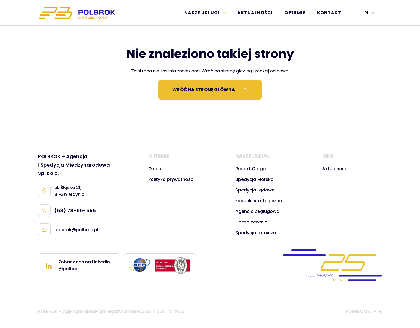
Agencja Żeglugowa (257, 211)
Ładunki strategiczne (258, 201)
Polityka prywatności (171, 179)
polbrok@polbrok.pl (68, 229)
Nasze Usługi (202, 13)
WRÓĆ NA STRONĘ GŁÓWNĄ (210, 89)
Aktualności (255, 13)
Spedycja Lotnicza (255, 233)
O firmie (295, 13)
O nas (154, 169)
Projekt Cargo (250, 169)
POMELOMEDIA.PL (364, 311)
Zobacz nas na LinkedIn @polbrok (77, 265)
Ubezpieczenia (251, 222)
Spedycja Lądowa (255, 190)
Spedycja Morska (254, 179)
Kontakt (329, 13)
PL (366, 13)
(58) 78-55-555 (67, 210)
